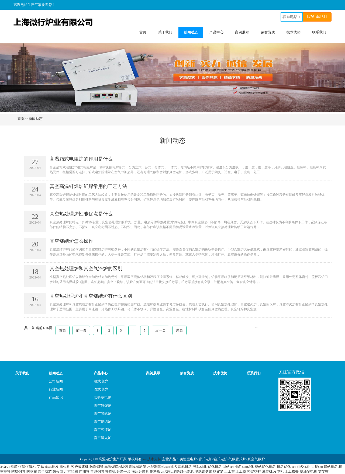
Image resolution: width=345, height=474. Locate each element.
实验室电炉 (102, 397)
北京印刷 (71, 471)
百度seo (317, 467)
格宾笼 (218, 471)
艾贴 (40, 467)
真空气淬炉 (102, 430)
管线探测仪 (137, 467)
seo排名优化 (301, 467)
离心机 (65, 467)
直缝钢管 (97, 471)
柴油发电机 (308, 471)
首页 (142, 32)
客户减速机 (79, 467)
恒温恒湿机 (27, 467)
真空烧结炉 (102, 422)
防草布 (31, 471)
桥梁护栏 (254, 471)
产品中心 (216, 32)
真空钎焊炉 (102, 405)
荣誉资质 (268, 32)
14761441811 (317, 17)
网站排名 (185, 467)
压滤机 (166, 471)
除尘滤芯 (45, 471)
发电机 (278, 471)
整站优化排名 (265, 467)
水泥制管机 (156, 467)
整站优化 (200, 467)
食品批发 (52, 467)
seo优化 (248, 467)
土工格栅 (292, 471)
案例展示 (242, 32)
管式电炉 (101, 389)
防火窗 (58, 471)
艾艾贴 (323, 471)
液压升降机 (140, 471)
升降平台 (123, 471)
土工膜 (241, 471)
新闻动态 (191, 32)
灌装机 (267, 471)
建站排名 (331, 467)
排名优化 (284, 467)
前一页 (81, 330)
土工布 (229, 471)
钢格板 (155, 471)
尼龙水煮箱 (9, 467)
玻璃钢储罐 (203, 471)
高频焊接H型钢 (116, 467)
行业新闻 (56, 389)
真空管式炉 (102, 414)
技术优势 (294, 32)
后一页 (160, 330)
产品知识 (56, 397)
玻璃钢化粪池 (183, 471)
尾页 (179, 330)
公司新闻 (56, 381)
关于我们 (165, 32)
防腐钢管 (96, 467)
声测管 (84, 471)
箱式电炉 (101, 381)
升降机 (110, 471)
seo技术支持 (152, 459)
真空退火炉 (102, 438)
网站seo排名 (232, 467)
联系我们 (319, 32)
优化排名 (215, 467)
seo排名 (171, 467)
